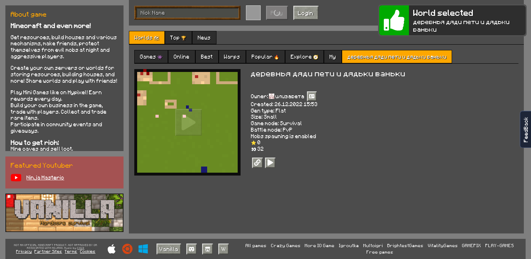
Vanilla (168, 249)
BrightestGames (405, 245)
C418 (80, 248)
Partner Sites (48, 251)
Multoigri (373, 245)
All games (256, 245)
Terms (71, 251)
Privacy (24, 251)
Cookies (88, 251)
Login (305, 13)
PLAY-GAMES (499, 245)
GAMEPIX (471, 245)
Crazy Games (286, 245)
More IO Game (320, 245)
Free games (380, 251)
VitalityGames (443, 245)
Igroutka (349, 245)
